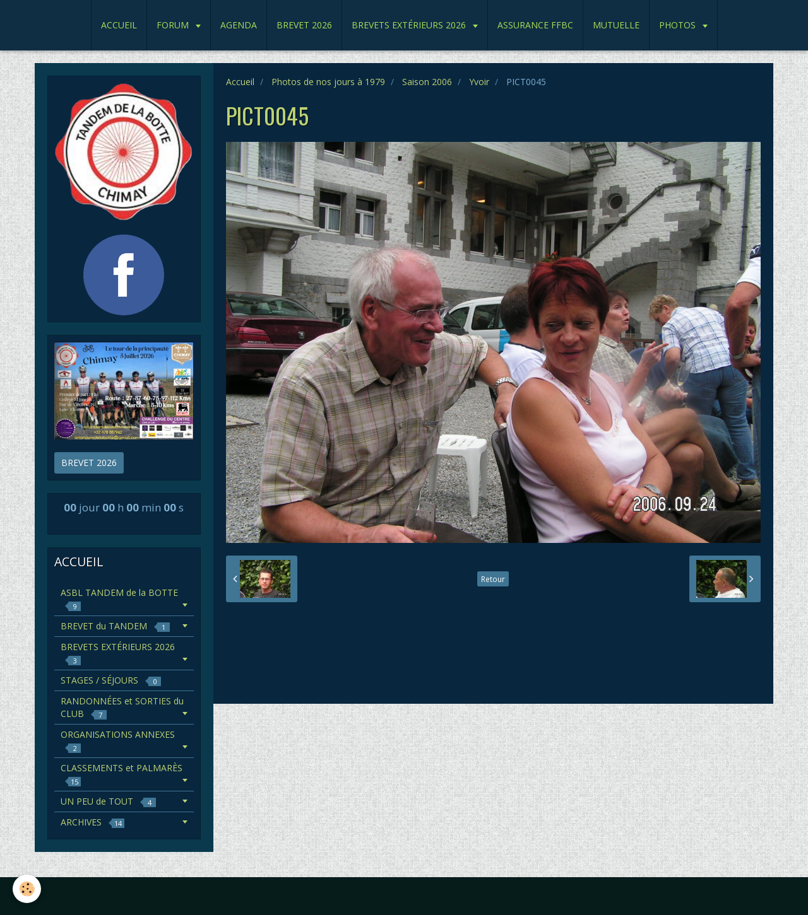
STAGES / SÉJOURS (111, 680)
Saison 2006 (427, 82)
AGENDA (238, 25)
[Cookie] (27, 889)
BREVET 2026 (304, 25)
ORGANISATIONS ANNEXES (118, 740)
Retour (493, 579)
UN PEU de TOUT (108, 801)
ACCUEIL (119, 25)
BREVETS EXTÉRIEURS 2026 (410, 25)
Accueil (240, 82)
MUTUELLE (616, 25)
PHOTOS (678, 25)
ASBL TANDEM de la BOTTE (119, 598)
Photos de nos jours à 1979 (328, 82)
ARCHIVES (92, 822)
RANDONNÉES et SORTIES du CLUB (122, 707)
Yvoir (479, 82)
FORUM (174, 25)
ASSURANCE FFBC (535, 25)
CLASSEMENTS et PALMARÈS (121, 774)
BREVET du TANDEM (115, 626)
